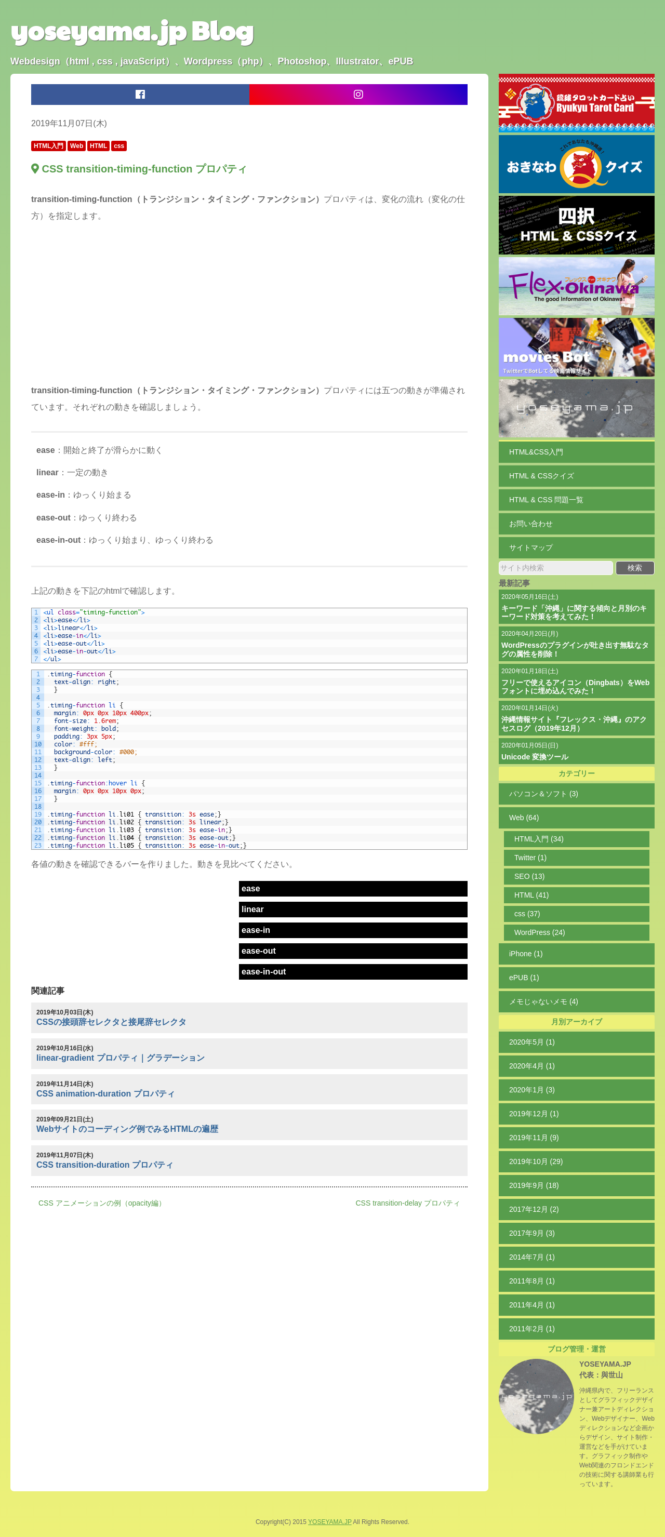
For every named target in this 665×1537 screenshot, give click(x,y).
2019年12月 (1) (534, 1114)
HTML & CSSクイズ (542, 476)
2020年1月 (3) (532, 1090)
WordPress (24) (539, 932)
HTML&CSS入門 (536, 452)
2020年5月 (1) (532, 1042)
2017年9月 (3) (532, 1233)
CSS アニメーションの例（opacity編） (102, 1203)
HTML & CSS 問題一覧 (546, 500)
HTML (98, 146)
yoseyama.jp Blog (132, 29)
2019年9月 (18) (534, 1185)
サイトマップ (531, 547)
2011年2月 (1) (532, 1329)
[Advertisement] (249, 305)
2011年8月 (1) (532, 1281)
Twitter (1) (530, 857)
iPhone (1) (526, 954)
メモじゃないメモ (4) (543, 1001)
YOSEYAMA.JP (605, 1364)
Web (76, 146)
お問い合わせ (531, 523)
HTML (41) (531, 895)
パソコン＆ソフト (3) (543, 794)
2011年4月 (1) (532, 1305)
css (119, 146)
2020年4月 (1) (532, 1066)
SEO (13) (529, 876)
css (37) (527, 914)
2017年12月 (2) (534, 1209)
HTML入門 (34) (539, 839)
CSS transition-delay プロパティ (407, 1203)
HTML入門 (48, 146)
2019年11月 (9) (534, 1137)
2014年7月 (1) (532, 1257)
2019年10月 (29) (536, 1161)
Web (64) (524, 817)
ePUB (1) (524, 977)
